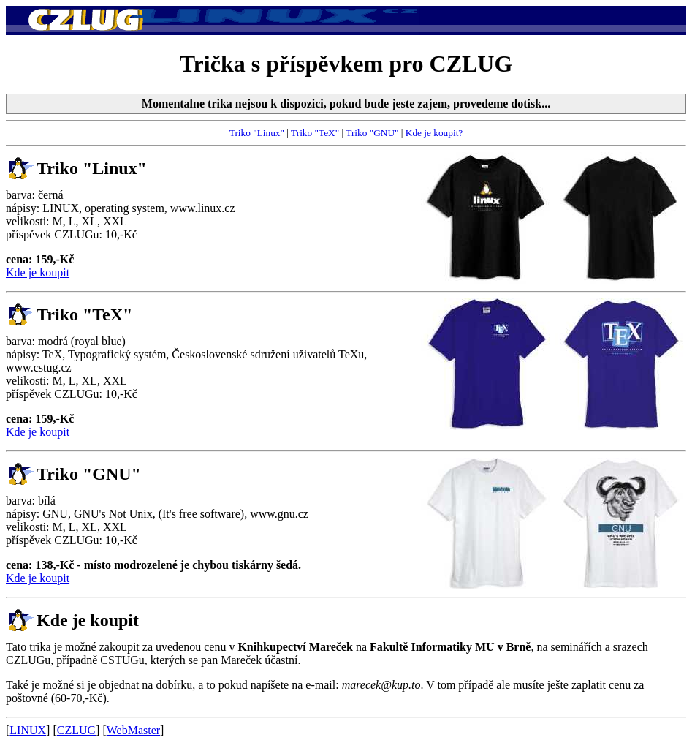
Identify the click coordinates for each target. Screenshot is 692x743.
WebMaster (133, 730)
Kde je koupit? (434, 132)
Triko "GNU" (372, 132)
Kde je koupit (37, 272)
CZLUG (76, 730)
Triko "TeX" (315, 132)
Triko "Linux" (256, 132)
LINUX (27, 730)
